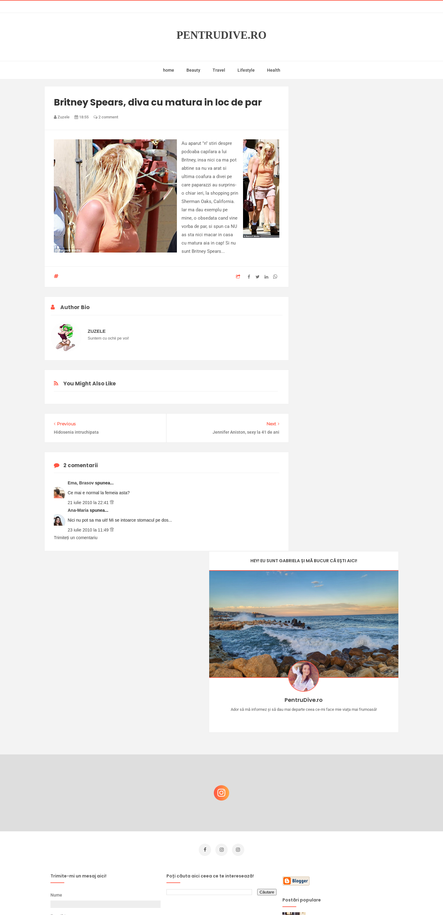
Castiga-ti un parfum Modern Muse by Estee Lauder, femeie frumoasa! (348, 728)
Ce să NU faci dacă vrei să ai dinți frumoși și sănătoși (346, 788)
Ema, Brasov (81, 482)
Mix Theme (272, 898)
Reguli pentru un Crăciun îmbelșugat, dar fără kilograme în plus (350, 848)
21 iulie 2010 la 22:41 (89, 502)
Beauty (193, 70)
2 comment (106, 117)
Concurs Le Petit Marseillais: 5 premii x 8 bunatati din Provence (350, 758)
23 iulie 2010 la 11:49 (89, 529)
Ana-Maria (79, 510)
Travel (219, 70)
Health (273, 70)
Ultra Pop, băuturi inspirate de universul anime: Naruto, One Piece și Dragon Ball (349, 820)
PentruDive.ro (222, 35)
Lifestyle (246, 70)
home (168, 70)
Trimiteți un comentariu (76, 537)
